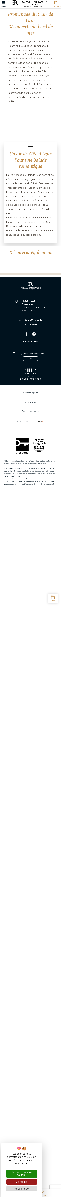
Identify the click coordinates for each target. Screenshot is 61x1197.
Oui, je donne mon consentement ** (32, 1053)
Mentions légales (49, 1184)
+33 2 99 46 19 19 (30, 1019)
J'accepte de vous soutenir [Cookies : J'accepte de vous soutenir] (21, 1173)
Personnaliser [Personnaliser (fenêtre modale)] (22, 1188)
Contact (30, 1024)
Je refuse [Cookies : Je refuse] (21, 1181)
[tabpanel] (30, 125)
